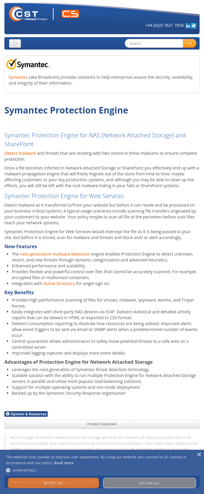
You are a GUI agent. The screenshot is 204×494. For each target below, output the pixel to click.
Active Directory (59, 283)
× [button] (199, 455)
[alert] (102, 472)
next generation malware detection (55, 254)
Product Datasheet (102, 424)
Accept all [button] (53, 483)
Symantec (18, 77)
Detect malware (20, 153)
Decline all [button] (149, 483)
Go (189, 43)
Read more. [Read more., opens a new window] (64, 462)
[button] (102, 470)
